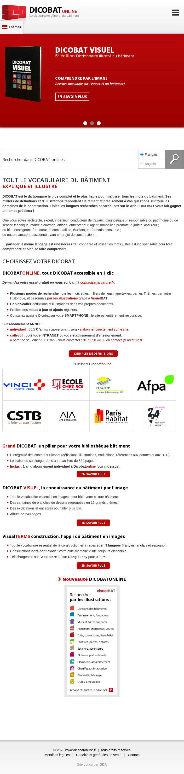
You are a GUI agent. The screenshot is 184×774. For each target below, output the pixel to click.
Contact (133, 755)
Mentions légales (57, 755)
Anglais (151, 163)
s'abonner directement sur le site (104, 329)
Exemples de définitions (93, 354)
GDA (103, 764)
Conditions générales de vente (98, 755)
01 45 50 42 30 (94, 340)
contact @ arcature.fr (126, 340)
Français (149, 154)
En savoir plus (93, 474)
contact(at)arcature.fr (97, 282)
